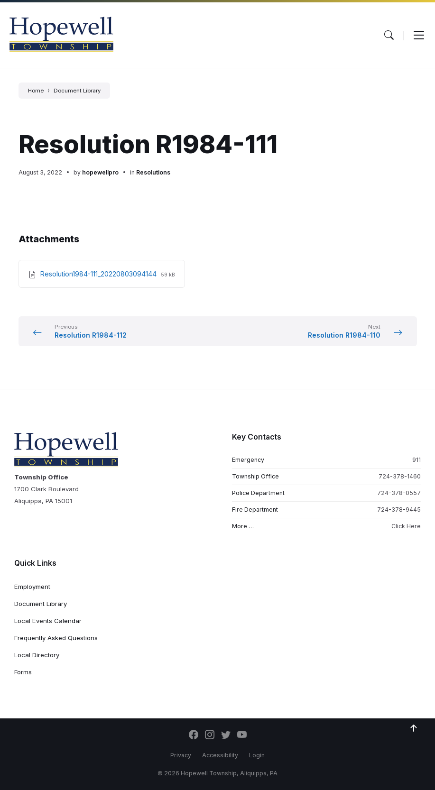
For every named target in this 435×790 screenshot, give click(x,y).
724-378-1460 (400, 476)
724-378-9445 (399, 509)
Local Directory (36, 655)
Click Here (406, 526)
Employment (32, 586)
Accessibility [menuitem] (220, 755)
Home (36, 90)
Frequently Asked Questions (56, 638)
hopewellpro (100, 172)
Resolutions (153, 172)
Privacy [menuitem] (180, 755)
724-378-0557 (399, 492)
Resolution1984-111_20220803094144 (99, 274)
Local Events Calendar (48, 621)
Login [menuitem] (257, 755)
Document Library (77, 90)
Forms (23, 672)
